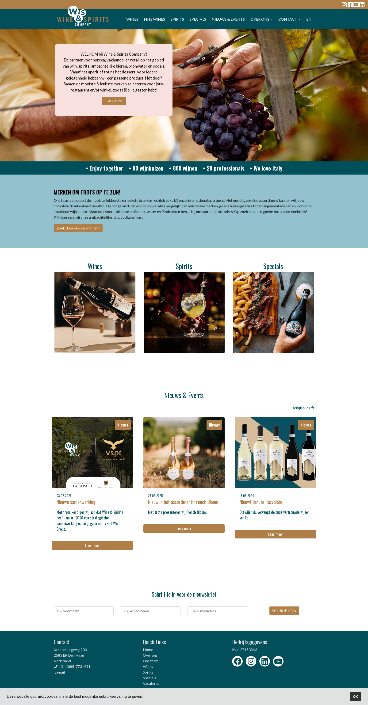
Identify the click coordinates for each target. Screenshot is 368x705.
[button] (145, 697)
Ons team (150, 661)
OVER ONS (113, 101)
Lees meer (92, 545)
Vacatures (151, 683)
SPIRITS (177, 19)
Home (148, 649)
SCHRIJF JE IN (284, 610)
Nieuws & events (228, 19)
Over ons (150, 655)
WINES (132, 19)
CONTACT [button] (288, 19)
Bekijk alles (302, 407)
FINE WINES (154, 19)
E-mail (59, 672)
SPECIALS (198, 19)
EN (308, 19)
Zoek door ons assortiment (78, 228)
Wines (148, 666)
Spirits (148, 672)
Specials (149, 677)
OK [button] (355, 696)
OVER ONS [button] (260, 19)
